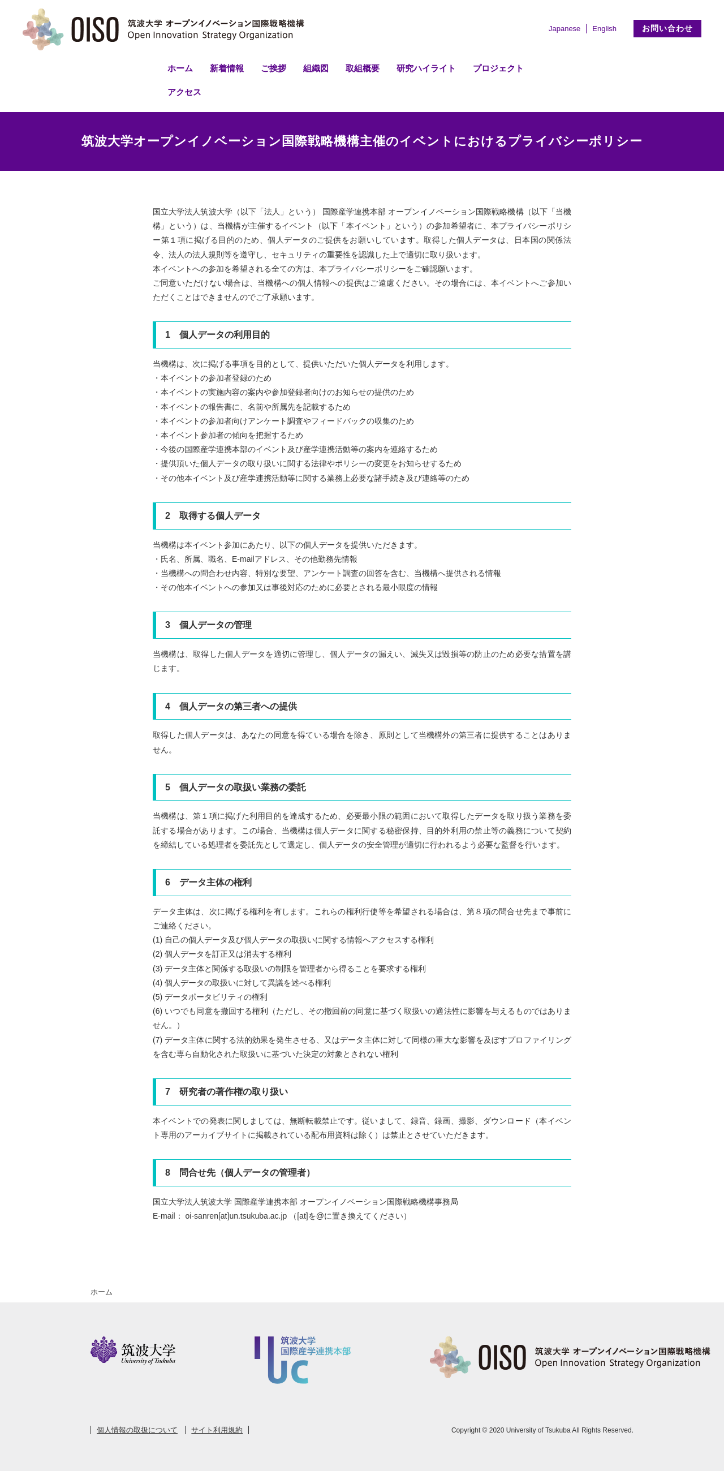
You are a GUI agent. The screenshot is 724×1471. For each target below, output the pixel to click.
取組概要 (363, 68)
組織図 (316, 68)
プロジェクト (498, 68)
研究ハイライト (426, 68)
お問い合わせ (667, 28)
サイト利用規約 (217, 1430)
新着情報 (227, 68)
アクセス (184, 92)
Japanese (564, 28)
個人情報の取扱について (137, 1430)
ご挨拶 (273, 68)
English (604, 28)
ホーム (180, 68)
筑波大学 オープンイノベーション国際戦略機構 (167, 29)
